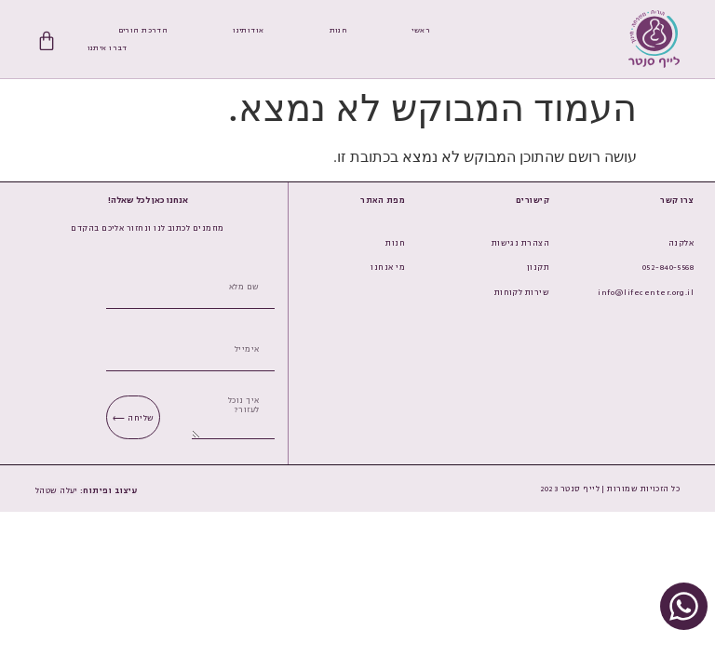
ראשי (420, 30)
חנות (338, 30)
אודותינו (248, 30)
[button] (109, 490)
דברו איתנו (108, 48)
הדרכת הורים (143, 30)
